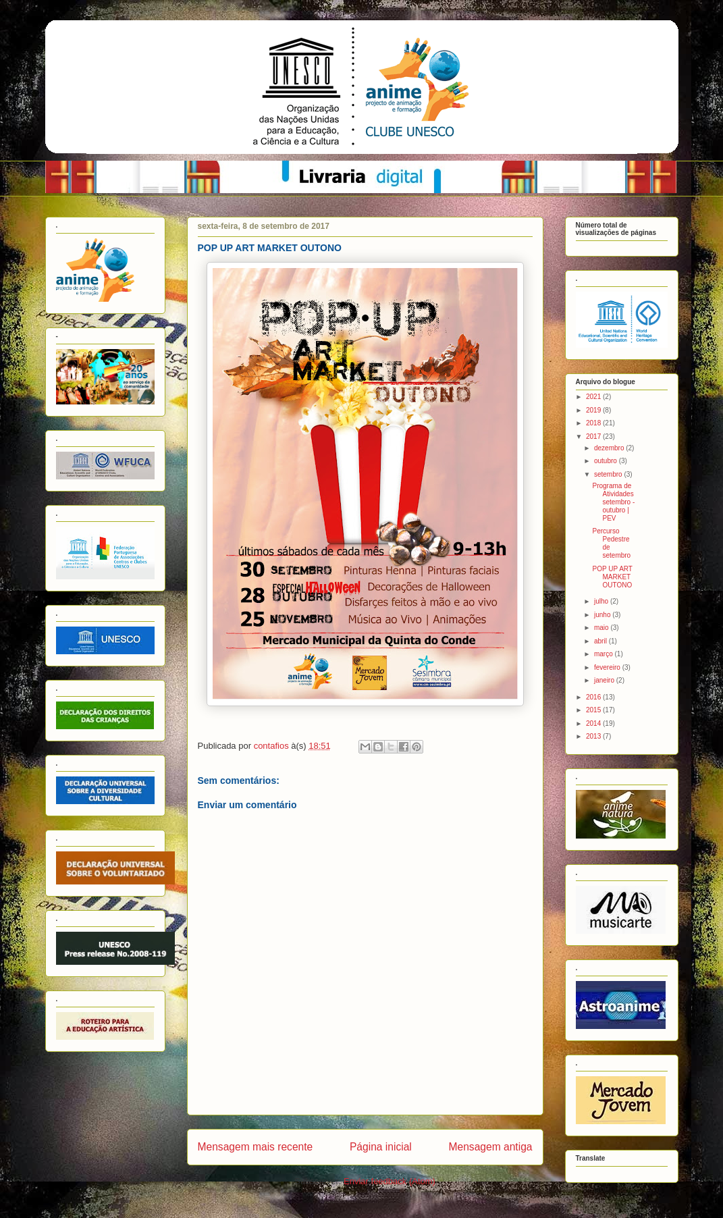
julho (602, 601)
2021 (594, 396)
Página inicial (381, 1147)
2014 (594, 723)
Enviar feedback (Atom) (389, 1181)
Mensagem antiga (491, 1147)
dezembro (610, 448)
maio (602, 627)
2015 (594, 710)
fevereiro (608, 667)
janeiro (605, 680)
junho (603, 614)
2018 (594, 423)
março (604, 654)
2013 (594, 736)
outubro (606, 461)
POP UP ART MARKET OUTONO (613, 577)
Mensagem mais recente (255, 1147)
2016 (594, 697)
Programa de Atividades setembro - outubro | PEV (614, 502)
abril (601, 641)
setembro (609, 474)
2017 (594, 436)
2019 (594, 410)
